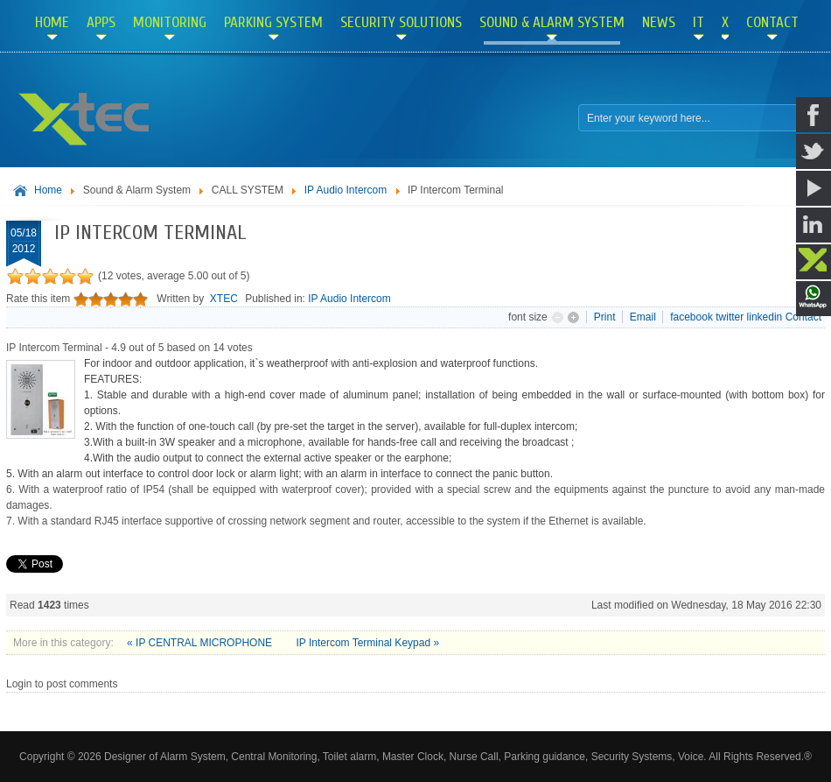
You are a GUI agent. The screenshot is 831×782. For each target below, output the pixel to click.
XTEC (224, 298)
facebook (691, 317)
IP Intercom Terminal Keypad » (367, 643)
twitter (730, 317)
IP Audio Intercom (346, 190)
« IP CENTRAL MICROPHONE (201, 643)
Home (48, 190)
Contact (803, 317)
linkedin (765, 317)
